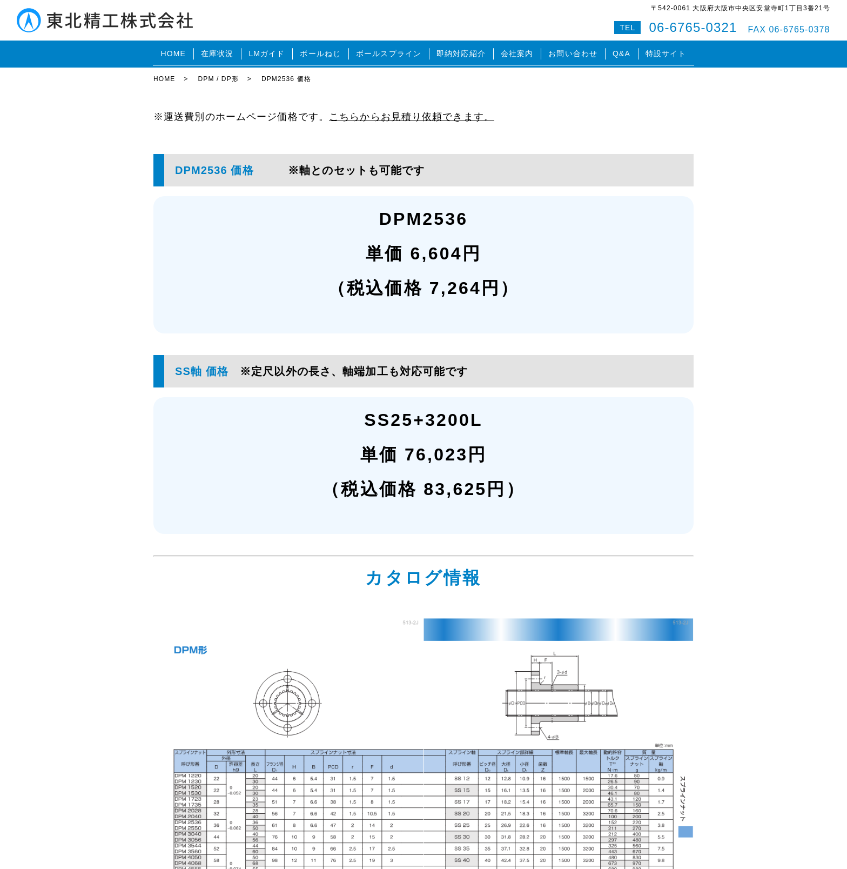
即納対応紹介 (461, 50)
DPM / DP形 (218, 73)
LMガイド (266, 50)
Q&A (621, 50)
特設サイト (666, 50)
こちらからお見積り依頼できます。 (411, 110)
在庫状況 (217, 50)
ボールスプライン (388, 50)
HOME (172, 50)
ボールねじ (320, 50)
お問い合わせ (572, 50)
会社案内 (517, 50)
